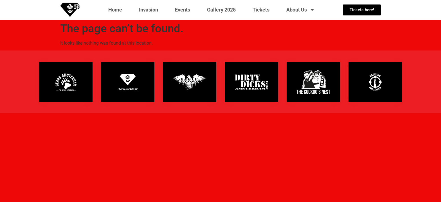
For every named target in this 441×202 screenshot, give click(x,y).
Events (182, 10)
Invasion (148, 10)
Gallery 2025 (221, 10)
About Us (300, 9)
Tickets (261, 10)
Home (115, 10)
